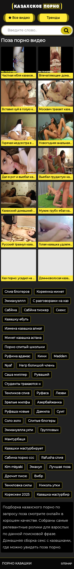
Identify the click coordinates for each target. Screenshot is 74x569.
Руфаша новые (17, 411)
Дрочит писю (16, 476)
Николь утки (49, 485)
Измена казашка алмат (23, 328)
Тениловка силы (18, 485)
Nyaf (8, 365)
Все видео (19, 18)
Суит (60, 411)
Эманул (36, 467)
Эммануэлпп (15, 301)
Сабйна (11, 310)
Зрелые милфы (17, 402)
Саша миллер (16, 375)
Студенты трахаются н (23, 384)
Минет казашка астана (23, 338)
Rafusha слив (52, 458)
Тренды (53, 18)
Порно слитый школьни (25, 347)
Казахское (37, 6)
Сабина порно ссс (19, 458)
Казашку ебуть (16, 319)
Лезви (61, 393)
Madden (60, 356)
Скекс (61, 310)
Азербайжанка (49, 402)
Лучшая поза (59, 467)
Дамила (43, 411)
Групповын (49, 430)
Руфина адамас (17, 356)
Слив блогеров (17, 292)
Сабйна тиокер (36, 310)
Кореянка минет (50, 292)
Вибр (38, 476)
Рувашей (41, 375)
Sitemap (66, 563)
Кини (42, 356)
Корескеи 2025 (17, 494)
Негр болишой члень (36, 365)
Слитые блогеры (41, 421)
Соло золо (13, 421)
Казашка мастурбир (53, 494)
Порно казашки (17, 563)
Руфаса (43, 393)
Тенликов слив (17, 393)
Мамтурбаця (15, 439)
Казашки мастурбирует (24, 448)
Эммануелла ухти (19, 430)
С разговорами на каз (50, 301)
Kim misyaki (13, 467)
